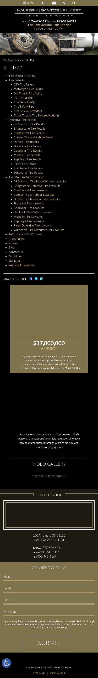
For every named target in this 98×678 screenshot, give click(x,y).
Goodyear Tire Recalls (28, 150)
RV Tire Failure (23, 98)
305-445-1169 (46, 556)
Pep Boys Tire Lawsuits (29, 221)
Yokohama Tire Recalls (28, 172)
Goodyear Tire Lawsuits (29, 208)
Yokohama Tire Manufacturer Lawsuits (39, 230)
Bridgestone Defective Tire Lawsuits (37, 186)
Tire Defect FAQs (24, 102)
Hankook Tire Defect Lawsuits (33, 212)
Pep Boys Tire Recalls (27, 159)
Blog (12, 247)
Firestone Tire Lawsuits (29, 203)
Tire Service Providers (28, 111)
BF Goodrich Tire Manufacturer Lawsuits (40, 181)
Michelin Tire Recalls (27, 155)
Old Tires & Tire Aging (28, 93)
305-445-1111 (38, 21)
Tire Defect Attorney (22, 76)
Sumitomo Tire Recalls (28, 168)
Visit (64, 3)
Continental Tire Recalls (29, 133)
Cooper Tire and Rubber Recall (33, 137)
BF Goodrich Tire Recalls (29, 124)
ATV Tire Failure (24, 84)
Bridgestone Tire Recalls (29, 128)
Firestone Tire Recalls (27, 146)
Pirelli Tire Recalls (25, 164)
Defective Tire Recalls (22, 120)
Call (43, 3)
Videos (13, 243)
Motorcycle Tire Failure (28, 89)
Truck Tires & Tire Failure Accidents (36, 115)
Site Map (14, 261)
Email (54, 3)
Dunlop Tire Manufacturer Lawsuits (37, 199)
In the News (16, 239)
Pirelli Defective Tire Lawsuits (33, 225)
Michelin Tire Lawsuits (28, 217)
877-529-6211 (66, 21)
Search (74, 3)
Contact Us (16, 252)
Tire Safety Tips (24, 106)
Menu (30, 3)
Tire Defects (16, 80)
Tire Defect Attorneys (13, 60)
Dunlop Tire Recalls (26, 142)
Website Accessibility (22, 265)
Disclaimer (15, 256)
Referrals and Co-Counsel (25, 234)
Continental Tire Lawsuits (30, 190)
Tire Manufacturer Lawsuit (26, 177)
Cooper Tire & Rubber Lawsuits (34, 195)
